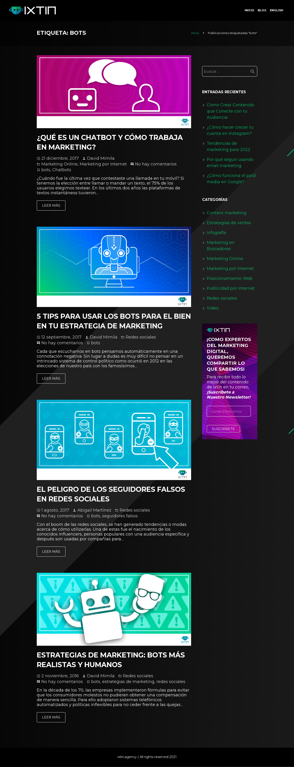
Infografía (216, 233)
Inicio (195, 34)
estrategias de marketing (128, 682)
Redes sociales (141, 338)
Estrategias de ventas (229, 223)
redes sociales (170, 682)
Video (213, 309)
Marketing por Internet (103, 165)
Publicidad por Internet (231, 289)
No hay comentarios (156, 165)
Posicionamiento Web (229, 279)
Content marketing (226, 213)
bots (45, 170)
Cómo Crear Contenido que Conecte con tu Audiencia (230, 112)
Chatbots (61, 170)
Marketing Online (59, 165)
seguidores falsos (120, 516)
